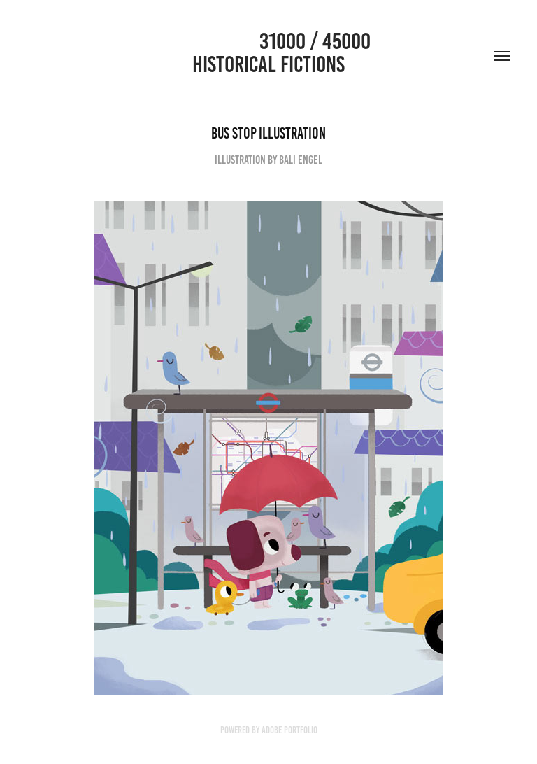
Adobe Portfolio (289, 730)
